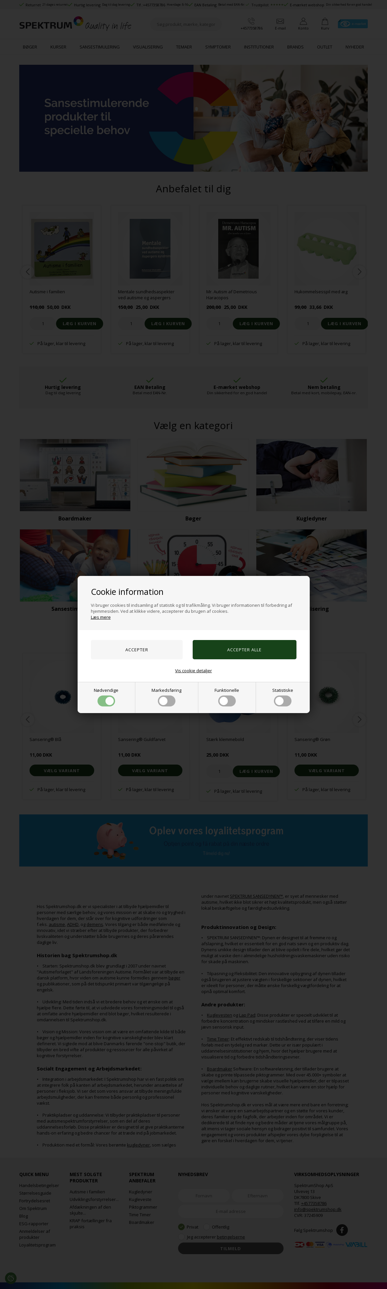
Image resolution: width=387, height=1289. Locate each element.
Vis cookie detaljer (193, 671)
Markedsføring (166, 696)
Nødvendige (106, 696)
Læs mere (101, 617)
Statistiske (282, 696)
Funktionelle (227, 696)
